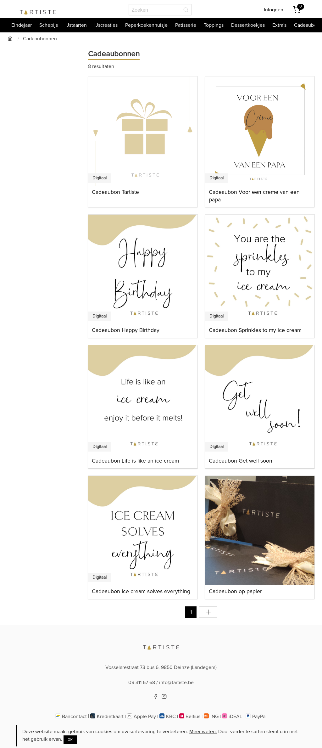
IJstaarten (76, 25)
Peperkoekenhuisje (146, 25)
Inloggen (273, 9)
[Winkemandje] (296, 9)
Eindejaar (21, 25)
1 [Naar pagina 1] (191, 612)
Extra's (279, 25)
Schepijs (48, 25)
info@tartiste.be (176, 682)
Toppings (214, 25)
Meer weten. (203, 731)
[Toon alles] (208, 612)
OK (70, 740)
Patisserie (185, 25)
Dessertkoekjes (248, 25)
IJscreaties (106, 25)
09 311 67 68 (141, 682)
